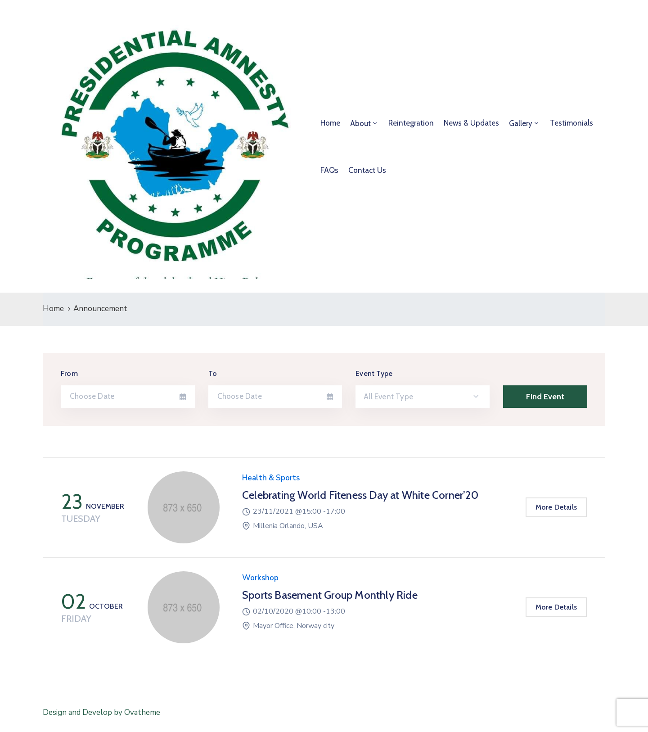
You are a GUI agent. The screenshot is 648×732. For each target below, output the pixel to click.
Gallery (520, 123)
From (69, 373)
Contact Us (367, 170)
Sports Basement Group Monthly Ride (330, 594)
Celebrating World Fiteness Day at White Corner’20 (360, 495)
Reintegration (411, 122)
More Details (556, 507)
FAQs (329, 170)
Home (330, 122)
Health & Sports (271, 478)
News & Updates (471, 122)
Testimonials (571, 122)
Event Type (374, 373)
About (360, 123)
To (212, 373)
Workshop (260, 578)
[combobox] (423, 396)
